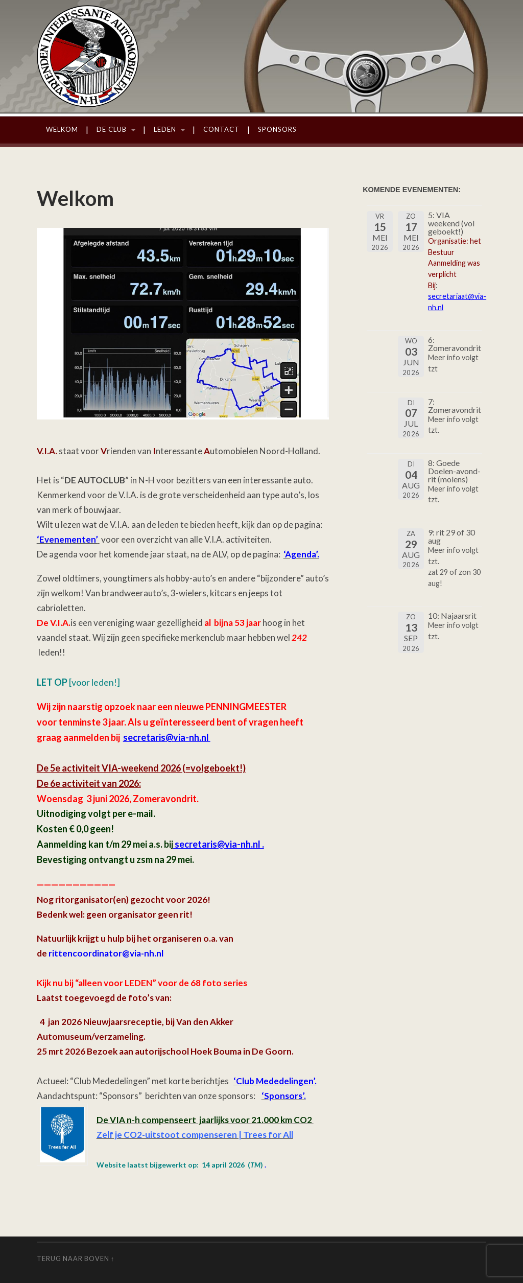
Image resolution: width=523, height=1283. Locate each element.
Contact (221, 129)
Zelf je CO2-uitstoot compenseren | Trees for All (195, 1134)
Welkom (62, 129)
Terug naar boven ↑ (75, 1258)
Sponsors (277, 129)
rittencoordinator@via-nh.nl (106, 953)
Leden (165, 129)
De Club (112, 129)
